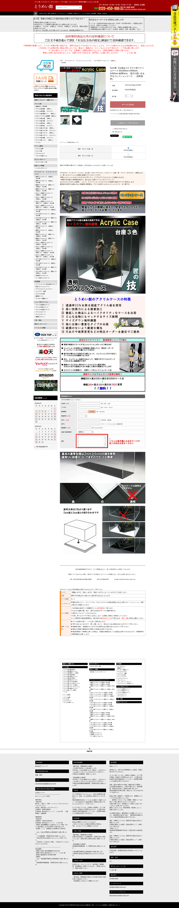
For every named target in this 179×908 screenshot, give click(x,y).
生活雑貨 (37, 281)
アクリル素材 (38, 146)
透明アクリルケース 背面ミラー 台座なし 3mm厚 (44, 189)
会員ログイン (77, 13)
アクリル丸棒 (39, 148)
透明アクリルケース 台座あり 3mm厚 (43, 177)
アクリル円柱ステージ (42, 307)
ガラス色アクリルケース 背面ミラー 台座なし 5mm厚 (45, 272)
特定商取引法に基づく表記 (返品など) (121, 110)
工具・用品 (37, 320)
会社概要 (93, 13)
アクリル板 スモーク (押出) (70, 685)
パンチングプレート (41, 168)
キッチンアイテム (122, 671)
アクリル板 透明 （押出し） (44, 109)
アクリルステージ (41, 312)
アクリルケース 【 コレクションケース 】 (45, 173)
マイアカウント (62, 13)
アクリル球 (39, 151)
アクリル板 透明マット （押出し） (46, 113)
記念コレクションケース (43, 286)
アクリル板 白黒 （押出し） (44, 118)
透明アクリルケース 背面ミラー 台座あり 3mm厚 (44, 185)
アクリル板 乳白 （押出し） (44, 123)
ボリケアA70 (90, 602)
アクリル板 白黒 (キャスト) (70, 676)
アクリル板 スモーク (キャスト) (71, 686)
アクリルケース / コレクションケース (99, 680)
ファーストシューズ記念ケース (125, 683)
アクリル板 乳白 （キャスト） (45, 125)
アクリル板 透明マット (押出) (70, 673)
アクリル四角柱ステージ (43, 304)
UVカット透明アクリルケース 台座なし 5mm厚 (43, 247)
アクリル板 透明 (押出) (69, 669)
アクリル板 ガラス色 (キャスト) (71, 683)
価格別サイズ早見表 (41, 106)
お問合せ (104, 13)
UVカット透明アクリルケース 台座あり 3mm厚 (43, 194)
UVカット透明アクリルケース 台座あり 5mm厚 (43, 243)
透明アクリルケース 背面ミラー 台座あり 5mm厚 (44, 235)
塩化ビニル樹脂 (39, 165)
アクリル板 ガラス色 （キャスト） (46, 130)
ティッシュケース (122, 676)
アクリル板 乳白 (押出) (69, 678)
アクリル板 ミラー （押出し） (45, 140)
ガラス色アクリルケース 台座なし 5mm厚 (45, 264)
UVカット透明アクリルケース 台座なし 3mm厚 (43, 198)
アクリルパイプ (40, 153)
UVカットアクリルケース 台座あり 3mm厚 (101, 692)
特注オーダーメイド (40, 324)
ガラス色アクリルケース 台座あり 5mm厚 (45, 259)
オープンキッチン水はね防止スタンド (46, 284)
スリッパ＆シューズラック (124, 681)
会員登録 (69, 13)
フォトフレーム (121, 680)
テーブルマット (121, 666)
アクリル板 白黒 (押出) (69, 674)
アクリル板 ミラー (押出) (69, 690)
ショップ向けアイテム (41, 302)
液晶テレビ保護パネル (68, 663)
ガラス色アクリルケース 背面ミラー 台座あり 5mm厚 (45, 268)
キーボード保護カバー (42, 298)
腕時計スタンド (40, 316)
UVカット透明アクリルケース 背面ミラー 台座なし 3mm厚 (44, 206)
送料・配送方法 (52, 13)
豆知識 (99, 13)
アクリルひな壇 (40, 293)
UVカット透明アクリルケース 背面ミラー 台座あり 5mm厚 (44, 251)
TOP (61, 60)
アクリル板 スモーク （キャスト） (46, 135)
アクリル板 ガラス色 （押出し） (45, 128)
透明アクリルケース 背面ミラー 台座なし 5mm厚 (44, 239)
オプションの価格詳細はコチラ (69, 142)
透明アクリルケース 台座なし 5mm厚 (43, 231)
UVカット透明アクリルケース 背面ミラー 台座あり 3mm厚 (44, 202)
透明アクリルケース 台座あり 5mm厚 (43, 227)
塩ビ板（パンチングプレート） (98, 672)
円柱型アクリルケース (42, 275)
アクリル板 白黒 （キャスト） (45, 121)
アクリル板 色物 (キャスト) (70, 688)
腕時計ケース (39, 296)
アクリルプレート (41, 314)
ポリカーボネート (39, 159)
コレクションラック (122, 678)
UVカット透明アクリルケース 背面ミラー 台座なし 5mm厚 (44, 255)
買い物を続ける (117, 132)
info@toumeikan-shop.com (127, 579)
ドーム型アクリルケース (43, 278)
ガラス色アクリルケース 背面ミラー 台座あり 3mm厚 (45, 218)
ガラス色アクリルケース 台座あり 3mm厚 (45, 210)
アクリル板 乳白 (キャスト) (70, 680)
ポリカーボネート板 (41, 162)
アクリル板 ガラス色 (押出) (70, 681)
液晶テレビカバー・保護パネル (44, 100)
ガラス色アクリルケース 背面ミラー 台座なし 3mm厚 (45, 222)
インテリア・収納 (41, 291)
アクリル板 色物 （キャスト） (45, 137)
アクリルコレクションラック (44, 289)
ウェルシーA (134, 602)
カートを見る (86, 13)
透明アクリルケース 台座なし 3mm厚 (43, 181)
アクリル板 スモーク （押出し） (45, 133)
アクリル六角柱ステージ (43, 309)
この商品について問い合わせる (127, 123)
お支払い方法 (42, 13)
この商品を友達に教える (119, 129)
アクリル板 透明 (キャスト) (70, 671)
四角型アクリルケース (96, 732)
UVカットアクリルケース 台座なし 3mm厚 (101, 694)
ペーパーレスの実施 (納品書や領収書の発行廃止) (125, 114)
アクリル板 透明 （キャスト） (45, 111)
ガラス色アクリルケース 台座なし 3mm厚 (45, 214)
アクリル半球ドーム (41, 156)
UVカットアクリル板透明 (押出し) (46, 116)
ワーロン (38, 142)
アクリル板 (37, 104)
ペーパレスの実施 (39, 328)
